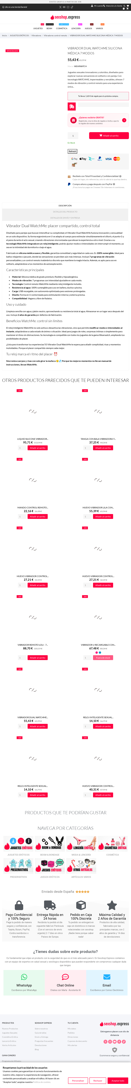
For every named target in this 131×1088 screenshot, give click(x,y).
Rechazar (97, 1080)
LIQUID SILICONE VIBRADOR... (32, 439)
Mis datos (72, 1028)
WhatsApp (24, 985)
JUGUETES (38, 27)
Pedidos (71, 1033)
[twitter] (60, 7)
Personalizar (78, 1080)
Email (107, 985)
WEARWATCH (80, 66)
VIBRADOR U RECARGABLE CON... (98, 644)
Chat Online (65, 985)
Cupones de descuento (77, 1041)
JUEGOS (89, 27)
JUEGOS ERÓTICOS (50, 877)
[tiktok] (72, 7)
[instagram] (68, 7)
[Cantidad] (73, 135)
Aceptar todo (118, 1080)
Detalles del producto (65, 212)
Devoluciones (41, 1045)
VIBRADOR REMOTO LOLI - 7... (33, 644)
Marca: (71, 66)
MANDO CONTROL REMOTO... (32, 507)
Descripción (65, 205)
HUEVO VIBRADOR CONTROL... (33, 576)
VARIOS (100, 27)
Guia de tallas (40, 1033)
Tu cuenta (73, 1023)
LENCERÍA (76, 27)
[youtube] (64, 7)
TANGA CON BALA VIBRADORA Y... (98, 439)
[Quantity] (22, 447)
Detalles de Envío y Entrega (65, 218)
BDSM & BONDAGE (49, 855)
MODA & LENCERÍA (81, 855)
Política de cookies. (42, 1082)
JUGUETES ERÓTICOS (18, 855)
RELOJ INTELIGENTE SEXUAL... (98, 717)
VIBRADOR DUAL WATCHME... (32, 717)
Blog (37, 1049)
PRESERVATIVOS (18, 877)
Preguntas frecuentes (44, 1041)
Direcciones (73, 1037)
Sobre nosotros (41, 1028)
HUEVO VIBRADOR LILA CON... (98, 507)
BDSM (50, 27)
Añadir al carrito (109, 135)
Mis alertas (72, 1045)
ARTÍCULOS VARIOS (81, 877)
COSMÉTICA (62, 27)
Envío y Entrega (41, 1037)
